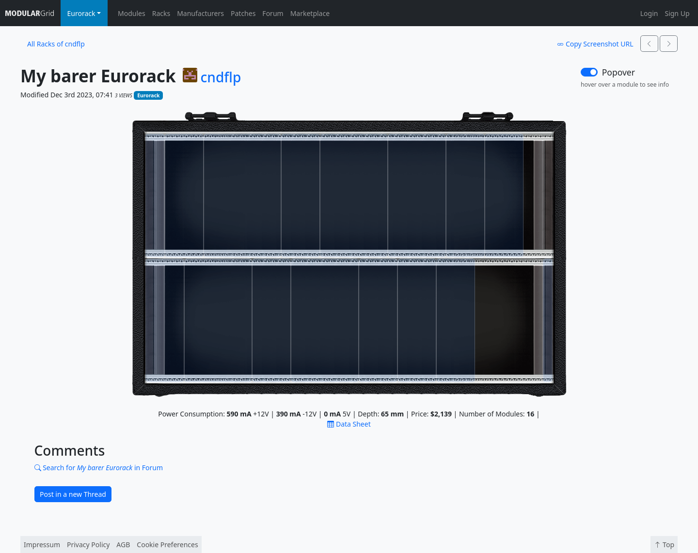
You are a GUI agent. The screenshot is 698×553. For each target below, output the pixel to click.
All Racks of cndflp (56, 43)
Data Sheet (348, 424)
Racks (161, 13)
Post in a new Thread (73, 494)
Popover (618, 72)
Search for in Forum (98, 467)
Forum (272, 13)
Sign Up (677, 13)
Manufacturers (200, 13)
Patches (243, 13)
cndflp (221, 77)
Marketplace (310, 13)
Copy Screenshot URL (595, 43)
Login (649, 13)
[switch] (589, 72)
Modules (131, 13)
